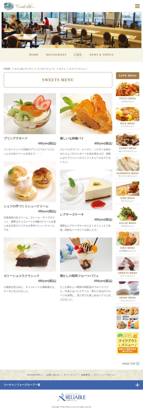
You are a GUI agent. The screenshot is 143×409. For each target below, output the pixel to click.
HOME (34, 54)
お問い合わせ (53, 375)
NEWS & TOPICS (102, 54)
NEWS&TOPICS (34, 375)
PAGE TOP (130, 363)
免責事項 (85, 375)
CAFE (78, 54)
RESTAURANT (56, 54)
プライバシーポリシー (105, 375)
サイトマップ (70, 375)
